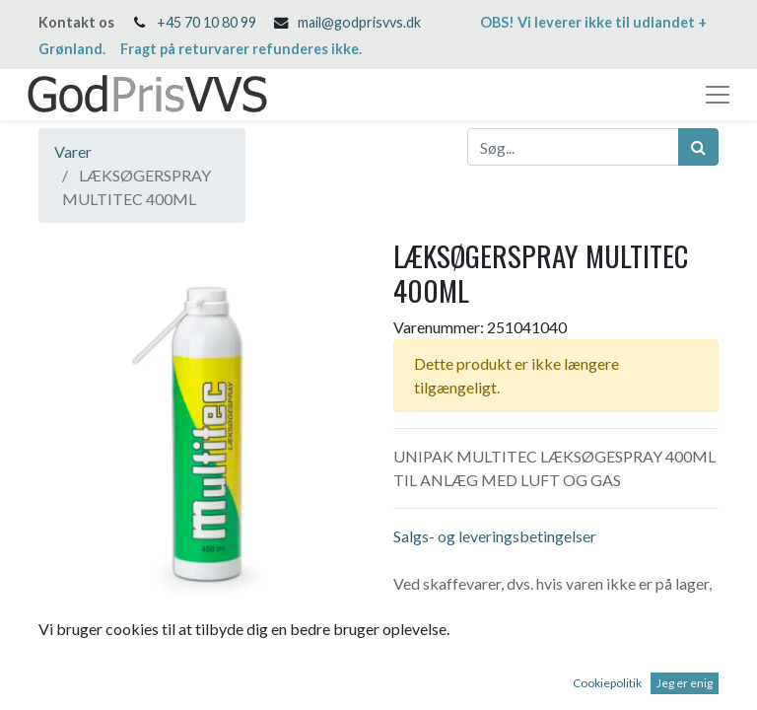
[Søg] (698, 147)
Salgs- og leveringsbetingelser (494, 536)
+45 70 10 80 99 (206, 22)
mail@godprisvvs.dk (359, 22)
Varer (73, 151)
